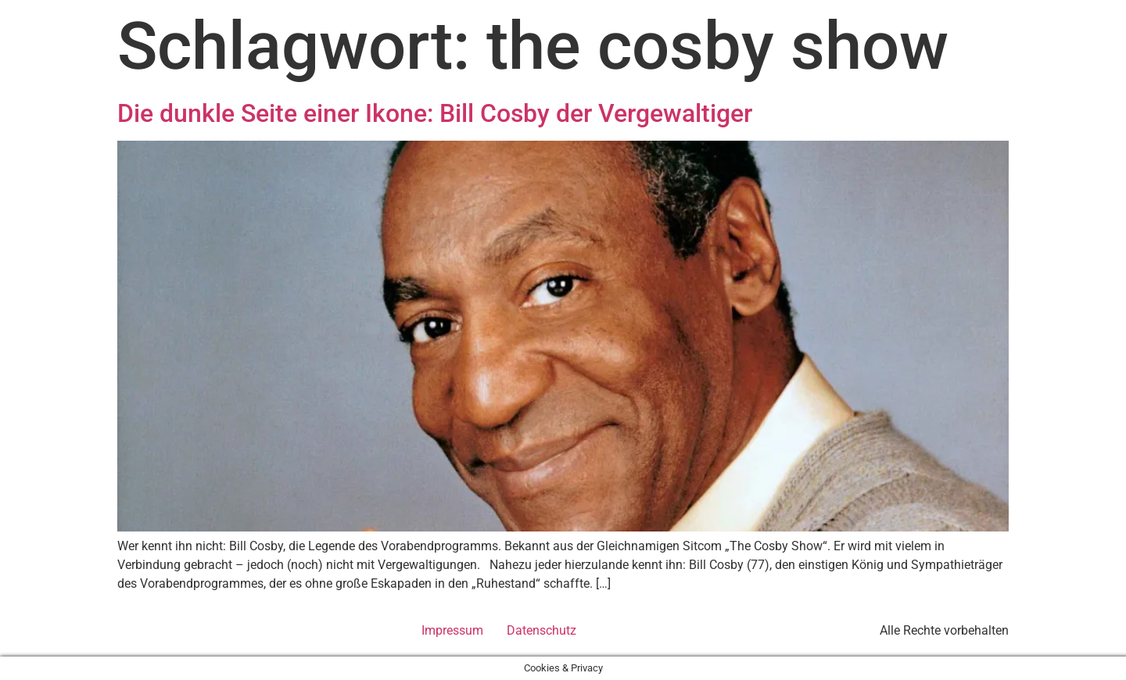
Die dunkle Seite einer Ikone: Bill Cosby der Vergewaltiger (434, 113)
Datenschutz (541, 630)
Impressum (452, 630)
